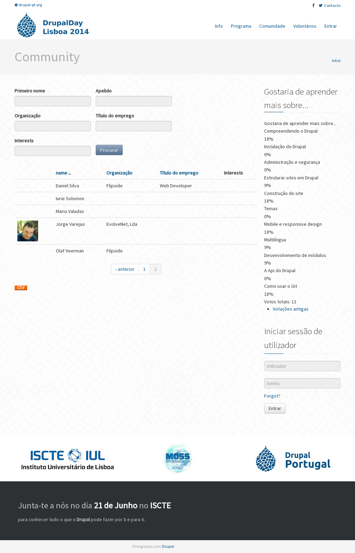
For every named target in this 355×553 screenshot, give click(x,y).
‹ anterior (125, 269)
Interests (24, 140)
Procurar (109, 150)
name (64, 173)
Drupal (168, 546)
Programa (241, 26)
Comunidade (272, 26)
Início (336, 60)
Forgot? (272, 396)
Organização (28, 116)
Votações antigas (291, 309)
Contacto (332, 5)
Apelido (104, 91)
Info (219, 26)
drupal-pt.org (28, 4)
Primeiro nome (30, 91)
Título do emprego (115, 116)
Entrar (330, 26)
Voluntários (305, 26)
